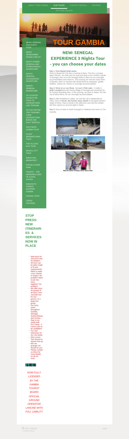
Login (104, 428)
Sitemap (33, 428)
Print (25, 428)
